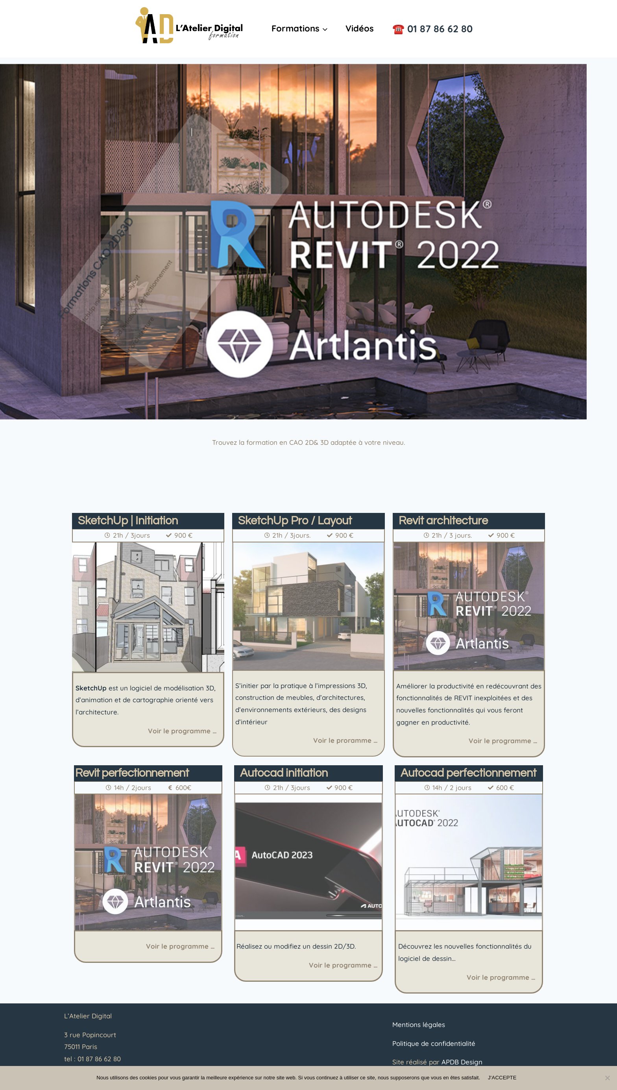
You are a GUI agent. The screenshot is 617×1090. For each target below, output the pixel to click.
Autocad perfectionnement (468, 773)
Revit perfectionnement (131, 773)
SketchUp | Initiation (128, 521)
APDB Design (462, 1062)
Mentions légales (418, 1024)
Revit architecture (443, 521)
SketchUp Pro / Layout (295, 521)
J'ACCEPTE (502, 1078)
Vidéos (359, 28)
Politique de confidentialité (433, 1043)
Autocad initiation (284, 773)
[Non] (607, 1078)
